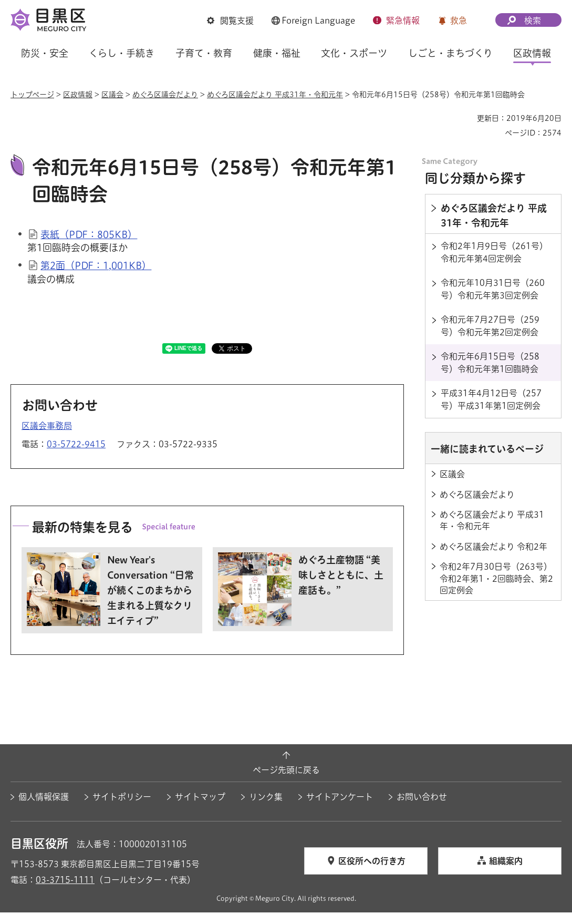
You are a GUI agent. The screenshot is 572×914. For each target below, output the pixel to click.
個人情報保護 (43, 798)
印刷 (465, 118)
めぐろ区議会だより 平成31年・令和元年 (275, 94)
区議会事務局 (47, 427)
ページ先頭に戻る (286, 771)
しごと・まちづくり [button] (450, 53)
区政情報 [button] (532, 53)
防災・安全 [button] (44, 53)
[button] (230, 20)
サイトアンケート (339, 798)
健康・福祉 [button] (276, 53)
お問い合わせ (422, 798)
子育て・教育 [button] (203, 53)
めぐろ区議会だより (165, 94)
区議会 (112, 94)
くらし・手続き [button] (121, 53)
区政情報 (77, 94)
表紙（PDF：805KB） (88, 236)
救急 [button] (458, 20)
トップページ (32, 94)
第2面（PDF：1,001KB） (95, 267)
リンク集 (266, 798)
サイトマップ (200, 798)
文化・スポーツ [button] (354, 53)
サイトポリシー (121, 798)
